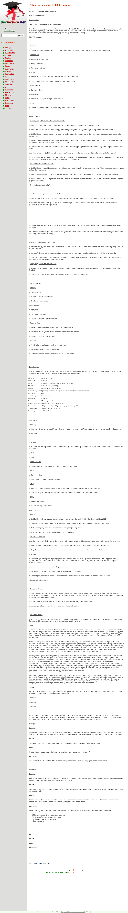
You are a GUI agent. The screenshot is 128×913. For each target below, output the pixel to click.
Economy (9, 61)
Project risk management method (58, 872)
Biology (8, 47)
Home (6, 28)
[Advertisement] (77, 215)
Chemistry (9, 50)
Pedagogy (9, 90)
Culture (8, 55)
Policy (7, 98)
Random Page (9, 31)
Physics (8, 95)
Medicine (8, 84)
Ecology (8, 58)
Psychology (9, 100)
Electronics (9, 63)
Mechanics (9, 82)
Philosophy (9, 92)
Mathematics (10, 79)
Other (7, 87)
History (8, 71)
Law (6, 77)
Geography (9, 69)
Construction (10, 53)
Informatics (9, 74)
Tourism (8, 108)
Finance (8, 66)
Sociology (9, 103)
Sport (7, 106)
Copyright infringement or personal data (73, 912)
